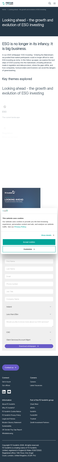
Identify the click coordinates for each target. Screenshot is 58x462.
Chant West (34, 404)
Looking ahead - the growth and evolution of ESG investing (27, 9)
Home (4, 9)
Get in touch (6, 382)
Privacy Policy (20, 227)
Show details (46, 235)
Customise (29, 249)
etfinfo (32, 408)
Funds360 (33, 415)
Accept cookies (29, 242)
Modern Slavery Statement (11, 422)
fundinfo (33, 411)
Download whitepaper (29, 346)
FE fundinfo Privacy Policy (11, 415)
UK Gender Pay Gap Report (12, 430)
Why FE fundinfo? (8, 408)
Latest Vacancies (36, 385)
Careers (33, 382)
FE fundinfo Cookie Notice (11, 411)
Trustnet (33, 419)
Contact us (10, 367)
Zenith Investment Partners (39, 422)
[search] (49, 3)
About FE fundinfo (8, 404)
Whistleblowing (7, 433)
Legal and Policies (8, 419)
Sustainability (6, 426)
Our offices (6, 385)
